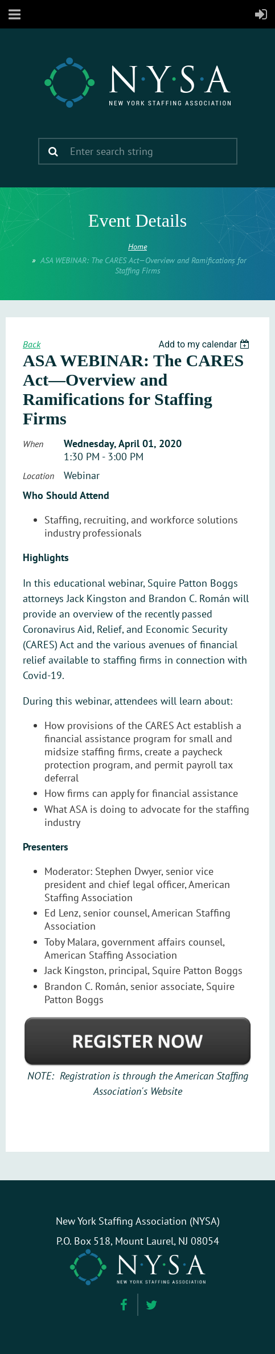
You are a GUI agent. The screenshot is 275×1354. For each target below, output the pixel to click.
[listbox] (205, 344)
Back (31, 344)
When (33, 443)
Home (137, 247)
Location (38, 475)
